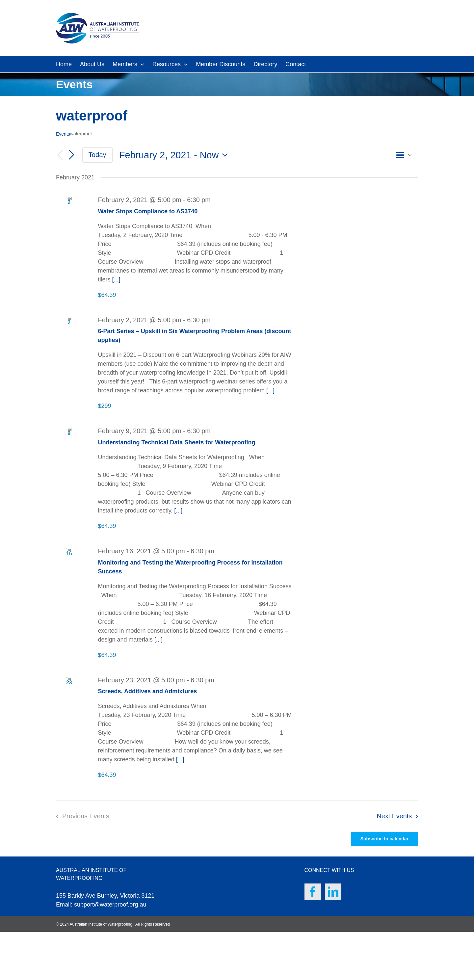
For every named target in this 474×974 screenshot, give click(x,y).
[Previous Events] (60, 155)
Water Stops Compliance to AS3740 (148, 211)
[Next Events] (72, 155)
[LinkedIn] (333, 891)
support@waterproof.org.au (110, 904)
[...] (116, 279)
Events (63, 134)
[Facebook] (312, 891)
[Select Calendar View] (406, 155)
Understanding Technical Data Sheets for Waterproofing (176, 442)
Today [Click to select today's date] (97, 154)
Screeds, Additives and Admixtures (147, 691)
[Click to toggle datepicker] (175, 155)
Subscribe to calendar (384, 838)
